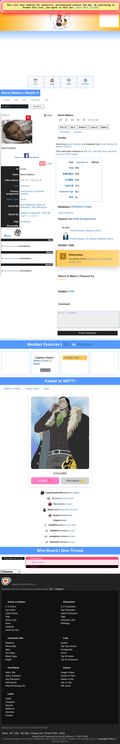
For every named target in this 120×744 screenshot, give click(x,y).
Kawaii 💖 (45, 480)
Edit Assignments (85, 218)
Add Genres (11, 682)
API (11, 733)
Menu (7, 235)
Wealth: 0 (32, 92)
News (8, 623)
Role (16, 186)
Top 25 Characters (69, 659)
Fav (63, 127)
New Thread (72, 550)
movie (23, 199)
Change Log (36, 733)
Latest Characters (69, 613)
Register (85, 344)
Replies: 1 (35, 566)
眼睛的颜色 (68, 174)
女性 (24, 100)
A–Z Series (10, 606)
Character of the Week (11, 258)
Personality (10, 646)
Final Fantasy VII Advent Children (84, 239)
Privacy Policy (51, 733)
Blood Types (11, 656)
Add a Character (13, 676)
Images (62, 291)
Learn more (82, 8)
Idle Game (66, 686)
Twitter (8, 698)
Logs (49, 163)
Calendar (9, 626)
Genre (64, 653)
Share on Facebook (27, 155)
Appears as (82, 162)
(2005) (110, 239)
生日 (35, 84)
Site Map (24, 733)
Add (71, 245)
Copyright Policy (106, 739)
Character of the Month (11, 271)
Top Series (10, 610)
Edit (42, 163)
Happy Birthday (71, 510)
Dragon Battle (67, 498)
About (5, 733)
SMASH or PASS (12, 388)
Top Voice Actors (69, 646)
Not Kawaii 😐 (74, 480)
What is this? (42, 360)
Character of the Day (11, 246)
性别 (71, 168)
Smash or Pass (68, 676)
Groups (78, 132)
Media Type (12, 199)
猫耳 (46, 100)
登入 (67, 344)
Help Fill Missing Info (15, 686)
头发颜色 (69, 180)
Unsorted (24, 186)
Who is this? (38, 562)
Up (72, 127)
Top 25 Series (67, 656)
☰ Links (48, 115)
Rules (62, 733)
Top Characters (68, 610)
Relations (64, 206)
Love (93, 127)
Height (8, 659)
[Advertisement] (60, 53)
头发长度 (69, 186)
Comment (65, 132)
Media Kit (9, 708)
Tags (7, 616)
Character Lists (68, 620)
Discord (9, 705)
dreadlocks (25, 221)
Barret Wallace (12, 92)
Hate (104, 127)
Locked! (45, 370)
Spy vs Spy (66, 682)
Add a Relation (66, 213)
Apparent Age (66, 191)
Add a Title (10, 672)
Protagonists (67, 649)
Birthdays (65, 623)
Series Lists (10, 620)
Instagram (10, 702)
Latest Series (11, 613)
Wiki (17, 733)
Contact (9, 715)
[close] (94, 8)
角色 (69, 84)
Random (6, 100)
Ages (7, 649)
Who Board (47, 550)
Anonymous (36, 558)
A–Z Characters (68, 606)
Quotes (85, 84)
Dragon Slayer (68, 672)
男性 (16, 100)
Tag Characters (12, 679)
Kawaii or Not (32, 388)
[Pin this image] (28, 117)
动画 (52, 84)
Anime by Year (12, 630)
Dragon (69, 504)
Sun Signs (10, 653)
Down (83, 127)
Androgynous (35, 100)
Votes (46, 388)
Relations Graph (82, 206)
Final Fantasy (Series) (78, 230)
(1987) (97, 230)
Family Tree (72, 357)
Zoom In (6, 115)
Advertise (9, 712)
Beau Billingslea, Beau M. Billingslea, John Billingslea (33, 206)
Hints (37, 363)
